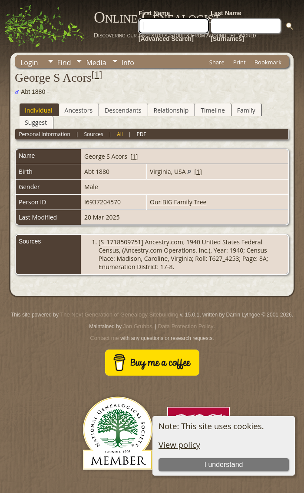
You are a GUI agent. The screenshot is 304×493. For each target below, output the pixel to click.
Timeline (213, 110)
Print (239, 62)
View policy (179, 444)
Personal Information (44, 134)
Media (96, 62)
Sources (93, 134)
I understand (224, 464)
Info (128, 62)
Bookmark (267, 62)
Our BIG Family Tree (178, 202)
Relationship (171, 110)
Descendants (123, 110)
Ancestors (79, 110)
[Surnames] (227, 38)
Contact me (104, 338)
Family (246, 110)
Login (29, 62)
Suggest (36, 122)
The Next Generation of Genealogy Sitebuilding (119, 314)
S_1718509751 (120, 242)
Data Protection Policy (186, 326)
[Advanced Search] (166, 38)
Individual (39, 110)
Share (217, 62)
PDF (141, 134)
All (120, 134)
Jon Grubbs (137, 326)
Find (64, 62)
